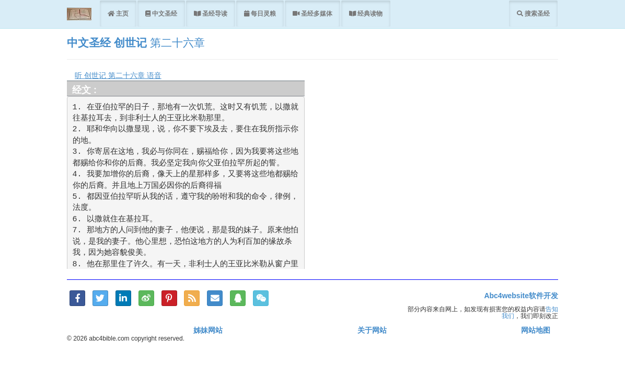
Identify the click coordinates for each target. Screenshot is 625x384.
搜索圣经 (536, 13)
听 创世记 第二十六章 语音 (118, 75)
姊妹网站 (208, 330)
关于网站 (372, 330)
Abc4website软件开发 (521, 295)
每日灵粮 (262, 13)
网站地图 (535, 330)
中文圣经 (164, 13)
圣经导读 (214, 13)
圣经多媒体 (315, 13)
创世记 (130, 43)
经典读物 (369, 13)
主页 (121, 13)
